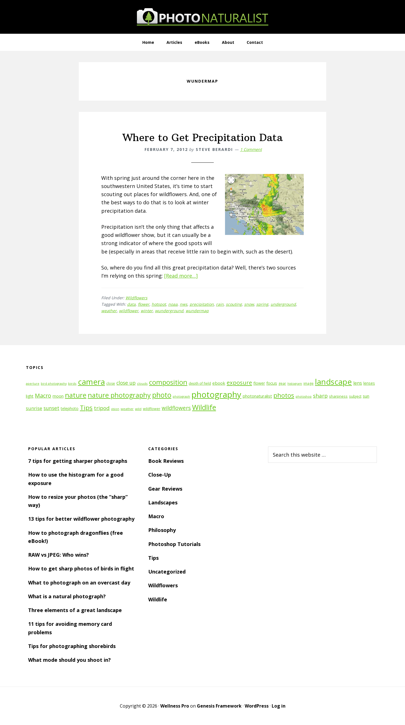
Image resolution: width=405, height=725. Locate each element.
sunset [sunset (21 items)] (51, 408)
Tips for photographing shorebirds (72, 646)
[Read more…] (181, 275)
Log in (278, 706)
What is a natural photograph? (67, 596)
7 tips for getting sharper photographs (77, 460)
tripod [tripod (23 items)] (102, 407)
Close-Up (159, 474)
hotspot (159, 304)
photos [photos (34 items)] (283, 395)
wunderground (169, 310)
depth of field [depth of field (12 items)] (200, 383)
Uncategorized (167, 571)
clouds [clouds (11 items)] (142, 383)
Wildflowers (136, 297)
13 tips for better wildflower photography (81, 518)
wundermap (197, 310)
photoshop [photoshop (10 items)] (304, 396)
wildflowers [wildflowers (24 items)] (176, 408)
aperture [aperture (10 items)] (32, 384)
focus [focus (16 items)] (271, 383)
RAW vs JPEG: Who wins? (58, 554)
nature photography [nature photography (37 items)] (119, 395)
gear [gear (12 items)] (282, 383)
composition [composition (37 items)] (168, 382)
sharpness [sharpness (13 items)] (338, 396)
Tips (153, 557)
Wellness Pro (174, 706)
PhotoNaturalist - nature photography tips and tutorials (202, 17)
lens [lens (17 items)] (357, 383)
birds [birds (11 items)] (72, 383)
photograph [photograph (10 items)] (181, 396)
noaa (172, 304)
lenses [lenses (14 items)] (369, 383)
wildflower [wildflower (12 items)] (151, 408)
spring (262, 304)
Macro (156, 516)
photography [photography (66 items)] (216, 394)
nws (183, 304)
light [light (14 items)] (29, 396)
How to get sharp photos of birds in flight (81, 568)
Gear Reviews (165, 488)
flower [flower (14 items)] (259, 383)
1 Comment (251, 149)
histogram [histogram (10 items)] (294, 384)
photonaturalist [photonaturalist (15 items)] (257, 396)
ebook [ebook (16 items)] (218, 383)
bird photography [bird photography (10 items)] (54, 384)
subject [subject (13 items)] (355, 396)
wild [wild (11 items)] (138, 409)
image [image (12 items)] (308, 383)
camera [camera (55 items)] (91, 382)
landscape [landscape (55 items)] (333, 382)
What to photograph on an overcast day (79, 582)
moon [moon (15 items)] (58, 396)
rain (220, 304)
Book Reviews (166, 460)
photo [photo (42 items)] (161, 395)
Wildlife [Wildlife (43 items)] (204, 407)
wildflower (128, 310)
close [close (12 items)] (110, 383)
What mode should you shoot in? (69, 659)
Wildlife (157, 599)
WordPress (257, 706)
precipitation (202, 304)
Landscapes (162, 502)
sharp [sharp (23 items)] (320, 395)
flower (143, 304)
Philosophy (162, 530)
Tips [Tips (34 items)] (86, 407)
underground (283, 304)
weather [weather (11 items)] (127, 409)
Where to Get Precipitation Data (203, 137)
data (131, 304)
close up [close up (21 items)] (126, 382)
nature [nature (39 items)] (75, 395)
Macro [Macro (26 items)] (43, 395)
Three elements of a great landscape (75, 610)
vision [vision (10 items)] (115, 409)
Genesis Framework (219, 706)
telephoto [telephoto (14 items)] (69, 408)
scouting (234, 304)
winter (147, 310)
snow (249, 304)
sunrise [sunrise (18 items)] (34, 408)
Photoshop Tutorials (174, 544)
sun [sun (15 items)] (366, 396)
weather (109, 310)
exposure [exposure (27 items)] (239, 382)
